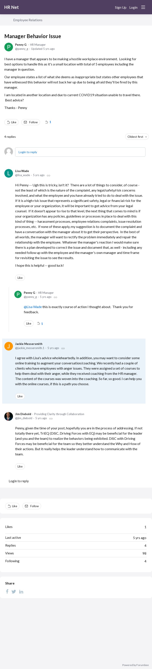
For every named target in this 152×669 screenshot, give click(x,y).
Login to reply (28, 152)
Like (13, 122)
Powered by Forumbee (135, 665)
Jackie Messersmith (28, 344)
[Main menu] (143, 7)
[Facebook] (7, 591)
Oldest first (135, 136)
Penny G (20, 44)
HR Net (11, 7)
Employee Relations (27, 20)
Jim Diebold (23, 414)
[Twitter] (13, 591)
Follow (33, 122)
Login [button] (133, 7)
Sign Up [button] (120, 7)
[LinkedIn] (21, 591)
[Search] (109, 7)
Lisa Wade (22, 171)
